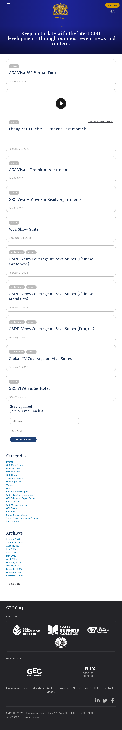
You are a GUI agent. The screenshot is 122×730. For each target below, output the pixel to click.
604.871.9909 (71, 713)
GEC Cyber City (13, 475)
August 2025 (12, 545)
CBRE (97, 688)
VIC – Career (12, 521)
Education (38, 688)
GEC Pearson (12, 508)
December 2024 (14, 569)
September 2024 (14, 575)
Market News (13, 471)
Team (25, 688)
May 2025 (11, 555)
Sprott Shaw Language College (22, 518)
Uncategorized (13, 481)
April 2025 (11, 559)
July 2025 (11, 549)
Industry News (13, 468)
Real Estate (50, 690)
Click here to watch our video (100, 121)
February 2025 (13, 562)
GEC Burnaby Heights (17, 491)
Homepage (13, 688)
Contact (112, 4)
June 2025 (11, 552)
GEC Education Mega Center (20, 495)
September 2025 (14, 542)
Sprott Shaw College (16, 514)
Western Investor (15, 478)
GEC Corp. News (14, 465)
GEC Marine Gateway (17, 505)
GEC (8, 488)
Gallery (87, 688)
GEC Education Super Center (20, 498)
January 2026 (13, 539)
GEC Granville (13, 501)
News (76, 688)
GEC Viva (11, 511)
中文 (112, 11)
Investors (64, 688)
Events (9, 461)
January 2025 (13, 565)
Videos (9, 485)
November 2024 (14, 572)
